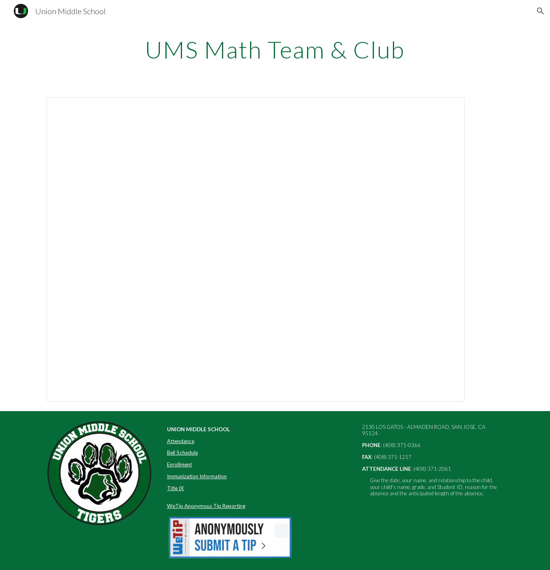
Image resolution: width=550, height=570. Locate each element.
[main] (275, 49)
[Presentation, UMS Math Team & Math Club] (256, 249)
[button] (540, 11)
